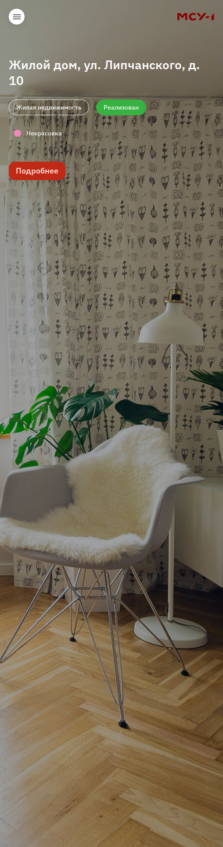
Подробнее (37, 171)
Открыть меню (17, 17)
